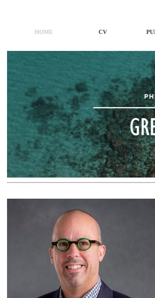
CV (103, 32)
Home (44, 32)
